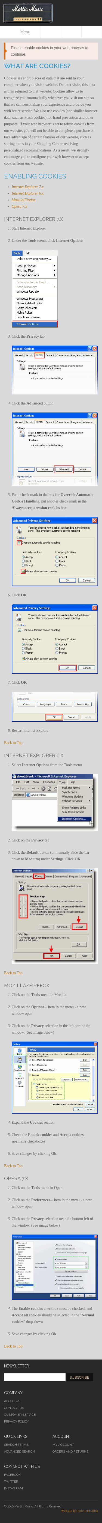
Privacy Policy (16, 1421)
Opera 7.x (19, 206)
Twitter (11, 1481)
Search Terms (16, 1445)
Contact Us (14, 1408)
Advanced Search (19, 1451)
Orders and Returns (70, 1451)
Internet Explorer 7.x (28, 187)
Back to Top (13, 743)
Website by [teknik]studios (79, 1511)
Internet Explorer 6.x (28, 193)
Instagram (13, 1488)
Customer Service (20, 1415)
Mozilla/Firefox (23, 200)
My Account (63, 1445)
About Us (12, 1401)
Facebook (12, 1475)
